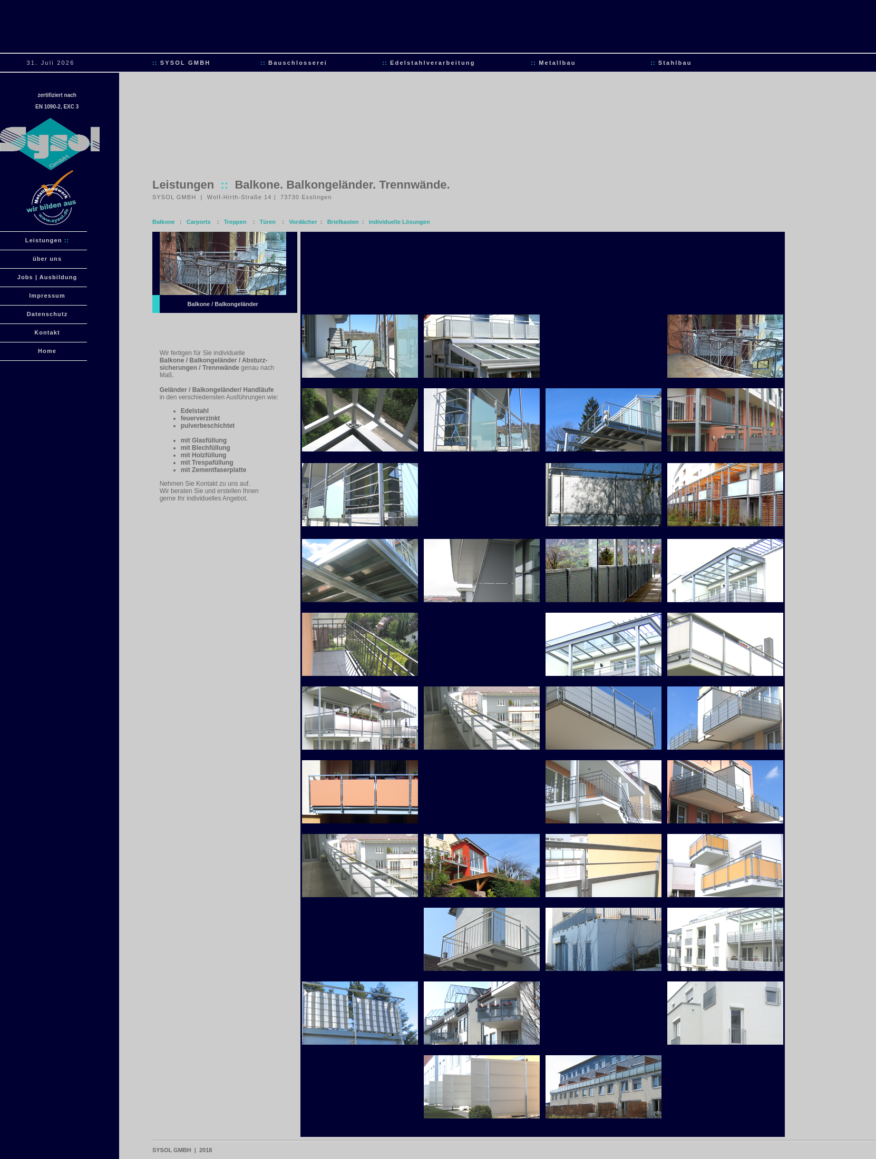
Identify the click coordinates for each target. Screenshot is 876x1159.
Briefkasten (343, 222)
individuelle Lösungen (399, 222)
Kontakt (47, 332)
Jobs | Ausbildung (47, 277)
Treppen (235, 222)
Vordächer (303, 222)
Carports (199, 222)
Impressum (47, 295)
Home (47, 351)
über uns (47, 259)
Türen (268, 222)
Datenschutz (47, 314)
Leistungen (47, 240)
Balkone (163, 222)
